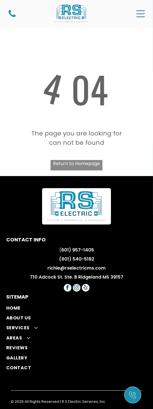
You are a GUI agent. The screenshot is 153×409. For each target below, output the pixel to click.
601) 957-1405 (77, 250)
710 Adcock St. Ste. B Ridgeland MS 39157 (76, 277)
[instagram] (76, 288)
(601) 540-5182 (76, 259)
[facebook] (67, 288)
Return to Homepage (76, 163)
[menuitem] (76, 308)
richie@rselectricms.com (76, 268)
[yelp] (85, 288)
